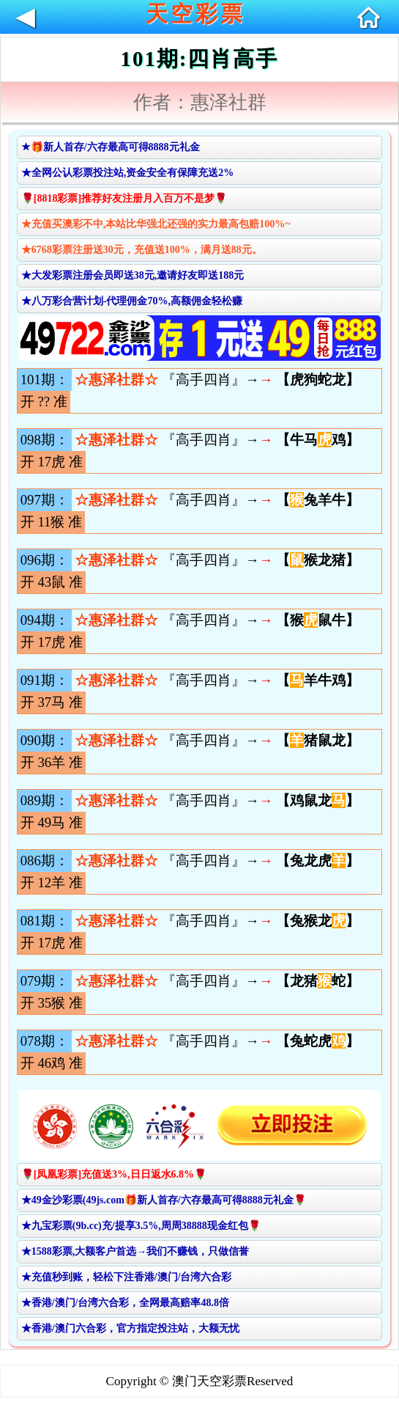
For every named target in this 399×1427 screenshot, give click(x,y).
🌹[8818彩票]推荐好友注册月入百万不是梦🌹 (124, 198)
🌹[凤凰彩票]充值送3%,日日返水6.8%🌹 (113, 1174)
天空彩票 (195, 13)
